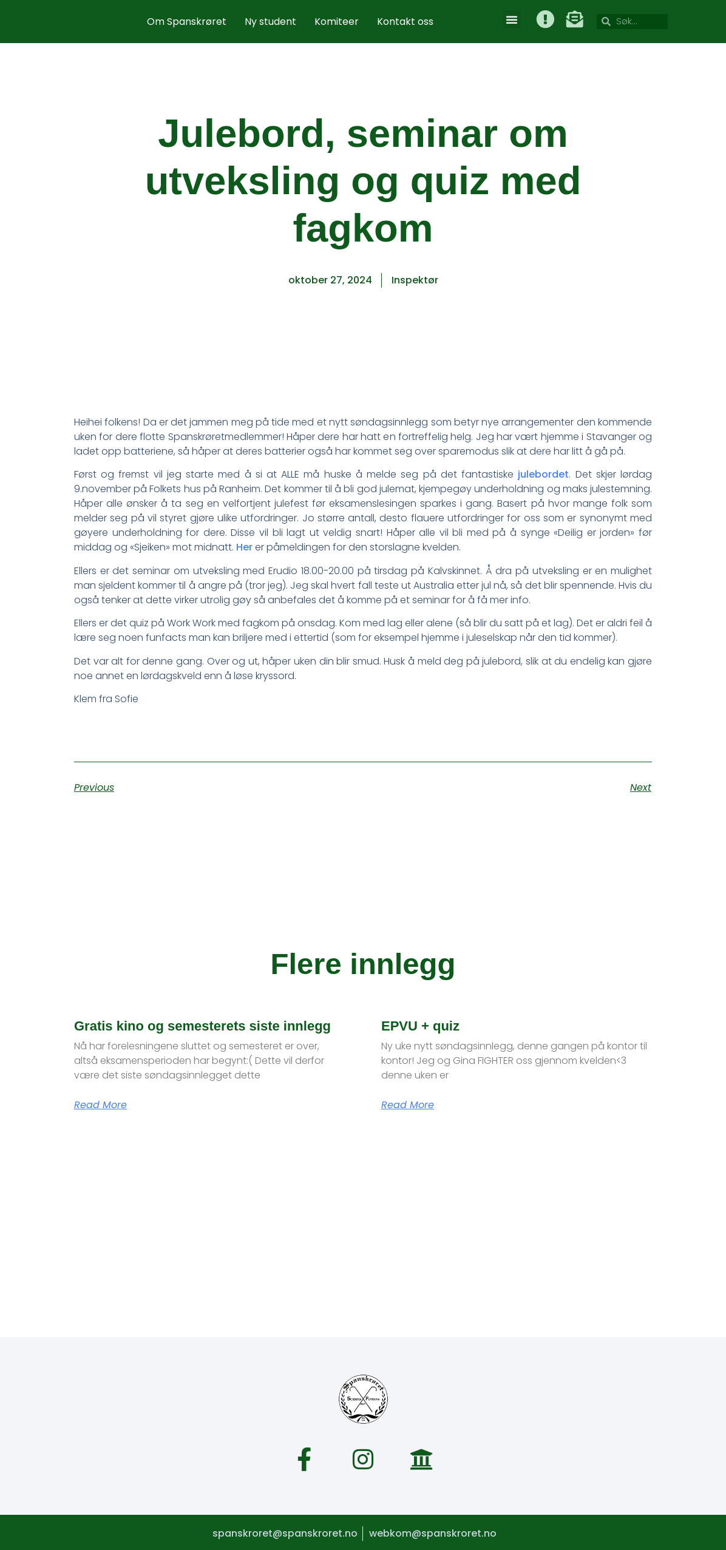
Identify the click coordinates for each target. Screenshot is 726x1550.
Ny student (270, 22)
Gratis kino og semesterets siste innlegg (202, 1026)
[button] (512, 19)
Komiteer (336, 22)
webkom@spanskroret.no (433, 1531)
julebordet (543, 474)
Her (244, 547)
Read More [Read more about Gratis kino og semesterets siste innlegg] (100, 1105)
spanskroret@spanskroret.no (283, 1531)
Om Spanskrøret (186, 22)
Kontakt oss (405, 22)
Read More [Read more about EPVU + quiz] (407, 1105)
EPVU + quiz (420, 1026)
